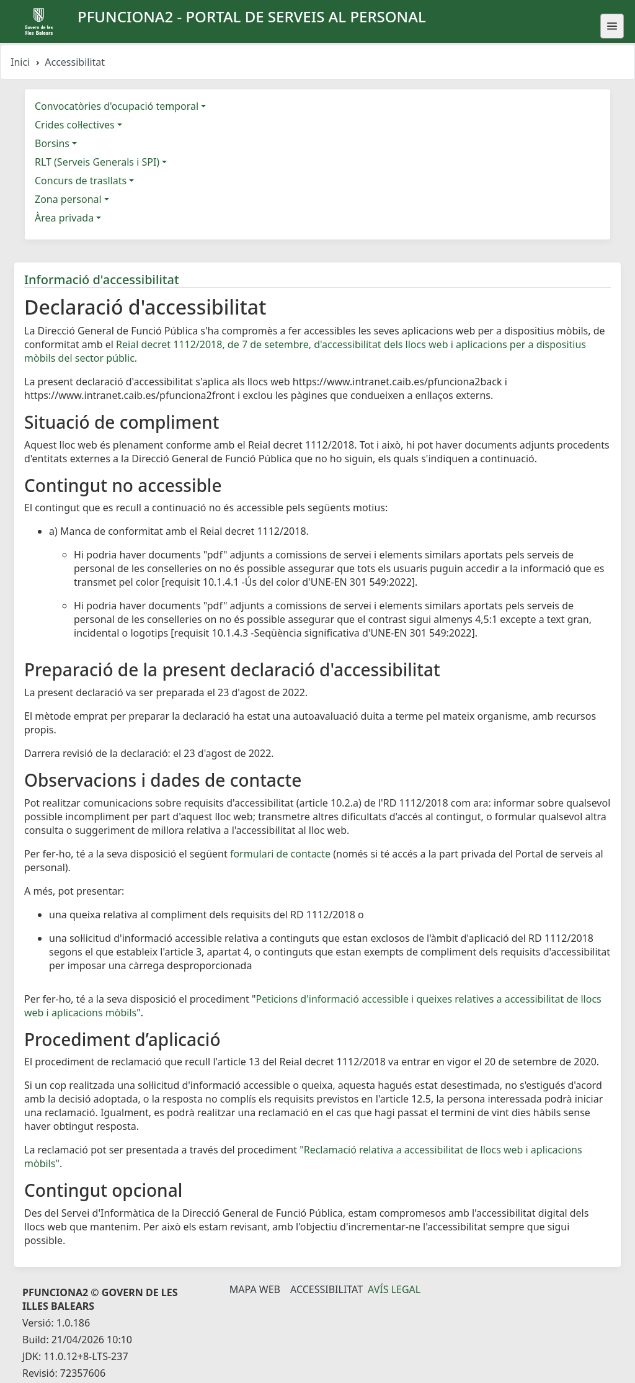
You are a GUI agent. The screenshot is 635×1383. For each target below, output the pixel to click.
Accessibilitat (326, 1289)
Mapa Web (254, 1289)
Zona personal (68, 199)
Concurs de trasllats (81, 180)
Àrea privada (64, 218)
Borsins (52, 143)
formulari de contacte (280, 854)
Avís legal (394, 1289)
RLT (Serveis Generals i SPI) (97, 162)
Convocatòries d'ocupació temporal (116, 106)
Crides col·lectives (75, 125)
